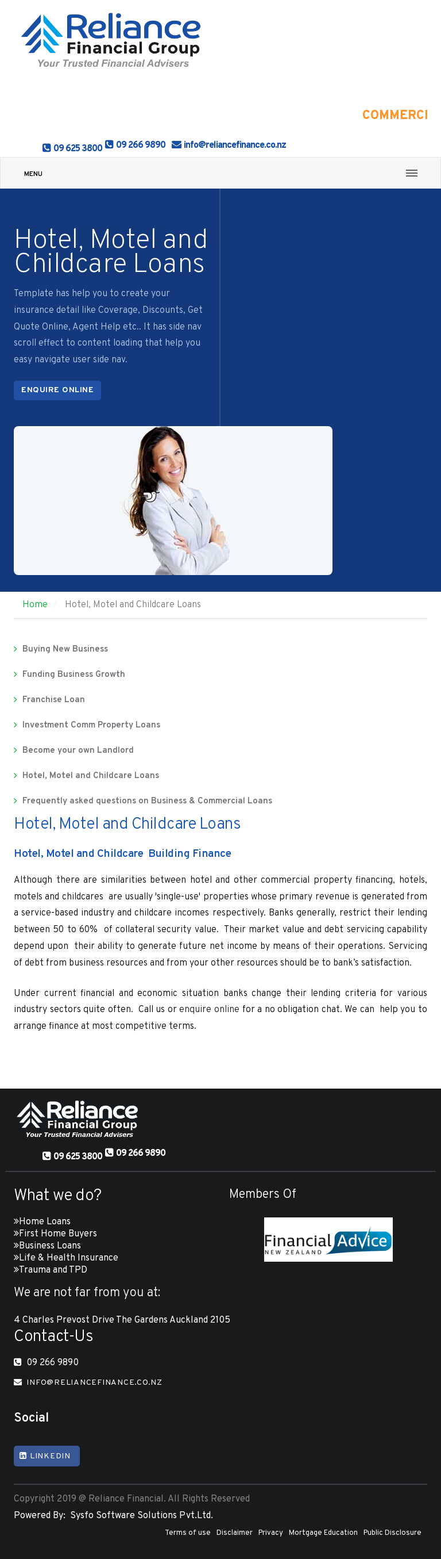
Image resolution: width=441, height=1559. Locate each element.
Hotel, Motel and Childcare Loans (90, 776)
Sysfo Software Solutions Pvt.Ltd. (139, 1516)
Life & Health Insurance (68, 1258)
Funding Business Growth (73, 674)
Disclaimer (234, 1533)
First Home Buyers (58, 1234)
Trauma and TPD (53, 1270)
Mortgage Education (323, 1533)
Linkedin (45, 1456)
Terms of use (188, 1533)
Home (35, 605)
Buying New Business (65, 649)
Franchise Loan (53, 700)
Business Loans (50, 1246)
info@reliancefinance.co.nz (235, 145)
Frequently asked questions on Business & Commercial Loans (147, 801)
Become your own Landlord (78, 750)
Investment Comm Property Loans (91, 725)
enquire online (209, 1010)
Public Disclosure (392, 1533)
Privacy (270, 1533)
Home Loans (45, 1222)
